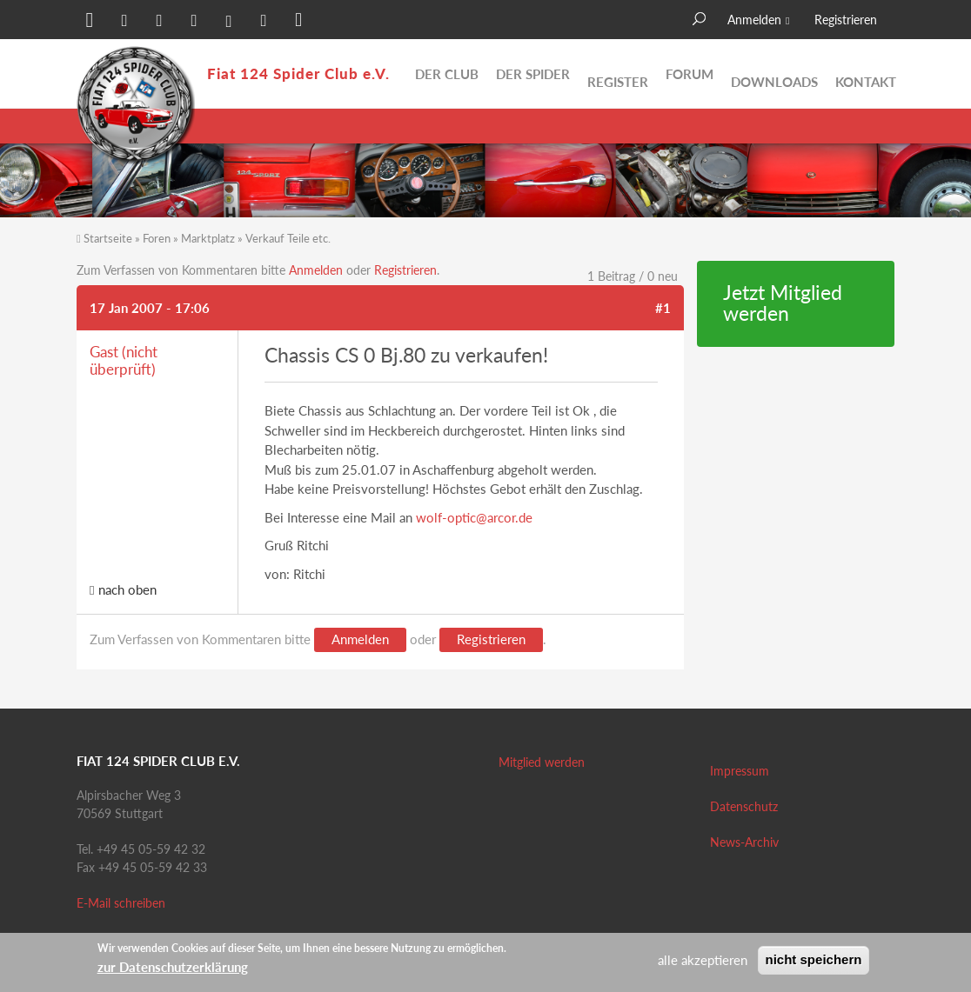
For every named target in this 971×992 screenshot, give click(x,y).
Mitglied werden (542, 762)
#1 (663, 308)
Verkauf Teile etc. (288, 238)
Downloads (774, 74)
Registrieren (845, 19)
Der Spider (533, 74)
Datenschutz (744, 806)
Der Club (447, 74)
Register (617, 74)
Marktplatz (208, 238)
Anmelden (754, 19)
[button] (90, 22)
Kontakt (865, 74)
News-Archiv (744, 842)
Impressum (739, 770)
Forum (689, 74)
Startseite (108, 238)
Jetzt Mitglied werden (782, 303)
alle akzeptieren (702, 960)
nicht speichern (814, 959)
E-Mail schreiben (121, 902)
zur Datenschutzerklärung (172, 967)
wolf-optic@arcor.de (474, 517)
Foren (157, 238)
